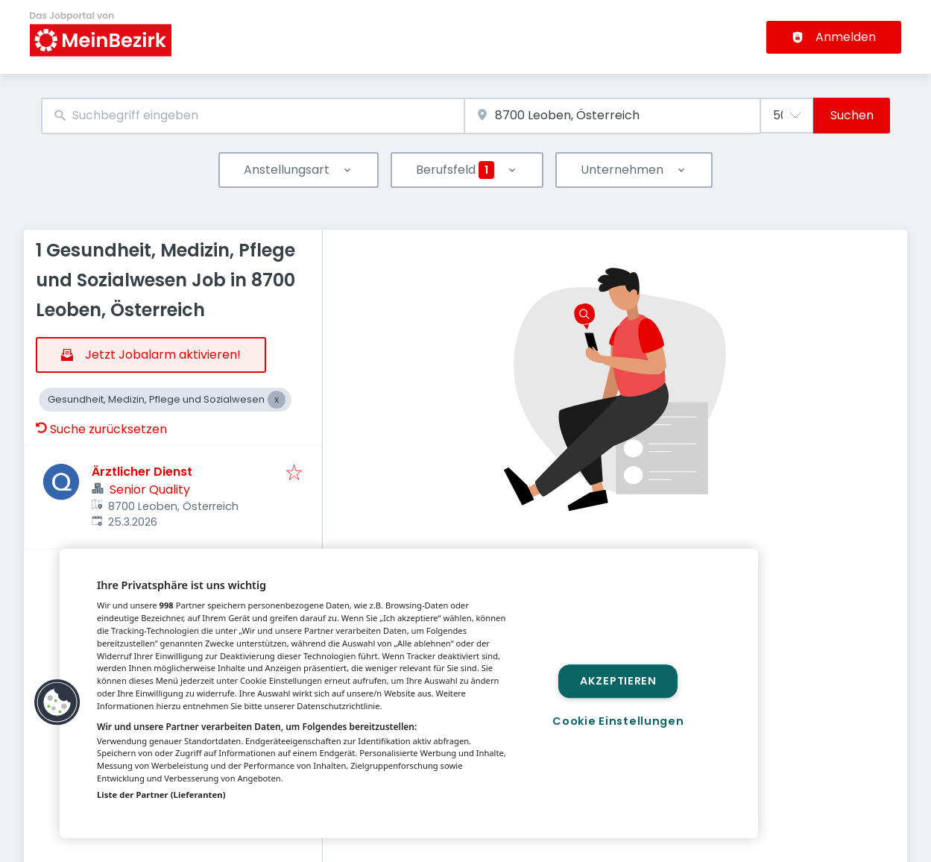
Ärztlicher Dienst (142, 471)
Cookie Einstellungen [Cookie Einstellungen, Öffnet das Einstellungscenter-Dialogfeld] (618, 721)
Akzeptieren (618, 680)
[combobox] (253, 116)
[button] (57, 702)
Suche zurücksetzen (101, 429)
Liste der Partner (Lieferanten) (161, 794)
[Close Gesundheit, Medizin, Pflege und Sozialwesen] (276, 400)
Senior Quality (150, 489)
